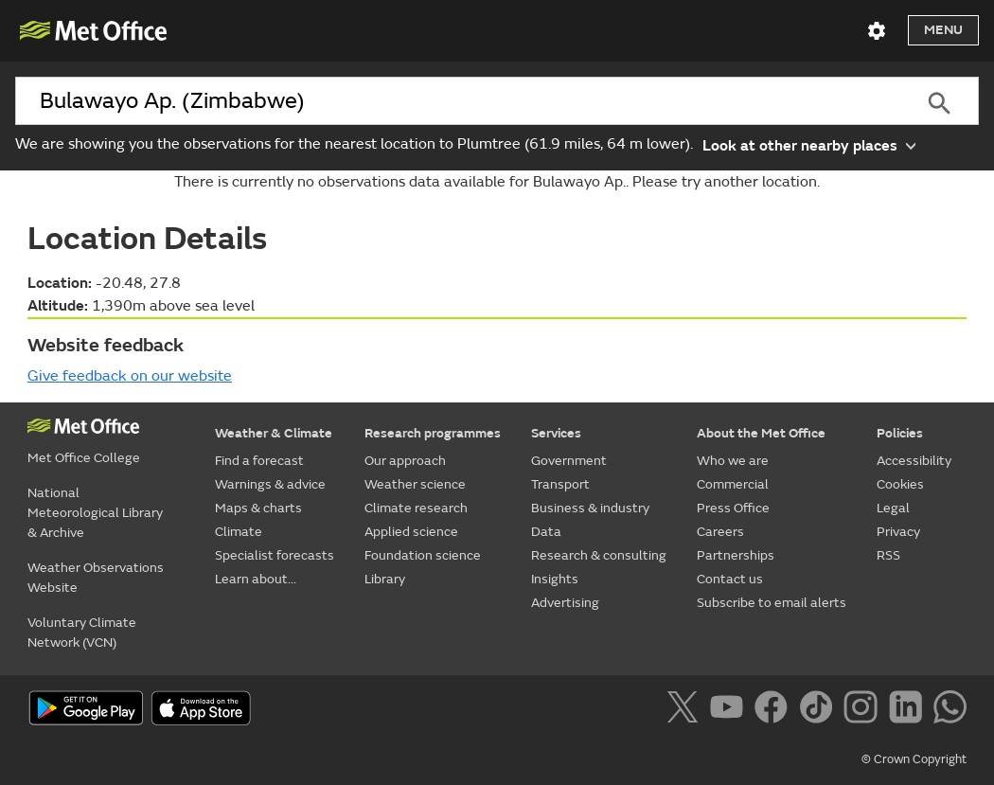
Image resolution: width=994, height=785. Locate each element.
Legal (893, 508)
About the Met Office (761, 433)
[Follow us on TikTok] (819, 710)
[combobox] (456, 101)
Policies (900, 433)
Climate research (416, 508)
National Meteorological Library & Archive (95, 513)
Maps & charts (258, 508)
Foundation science (422, 555)
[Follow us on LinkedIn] (909, 710)
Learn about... (255, 579)
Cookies (900, 484)
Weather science (415, 484)
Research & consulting (598, 555)
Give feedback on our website (129, 375)
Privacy (898, 532)
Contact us (730, 579)
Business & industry (590, 508)
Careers (720, 532)
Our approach (405, 461)
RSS (888, 555)
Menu (943, 30)
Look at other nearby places (808, 144)
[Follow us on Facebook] (774, 710)
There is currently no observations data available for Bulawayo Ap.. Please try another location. (497, 181)
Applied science (411, 532)
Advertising (565, 603)
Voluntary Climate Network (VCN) (81, 633)
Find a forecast (259, 461)
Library (384, 579)
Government (569, 461)
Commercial (733, 484)
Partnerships (735, 555)
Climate (238, 532)
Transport (560, 484)
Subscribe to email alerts (771, 603)
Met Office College (83, 458)
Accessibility (914, 461)
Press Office (733, 508)
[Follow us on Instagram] (863, 710)
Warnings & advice (270, 484)
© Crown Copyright (914, 759)
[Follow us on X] (686, 710)
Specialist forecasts (274, 555)
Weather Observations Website (95, 578)
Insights (554, 579)
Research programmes (432, 433)
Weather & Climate (273, 433)
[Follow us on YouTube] (730, 710)
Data (546, 532)
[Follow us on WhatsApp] (950, 710)
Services (556, 433)
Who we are (733, 461)
